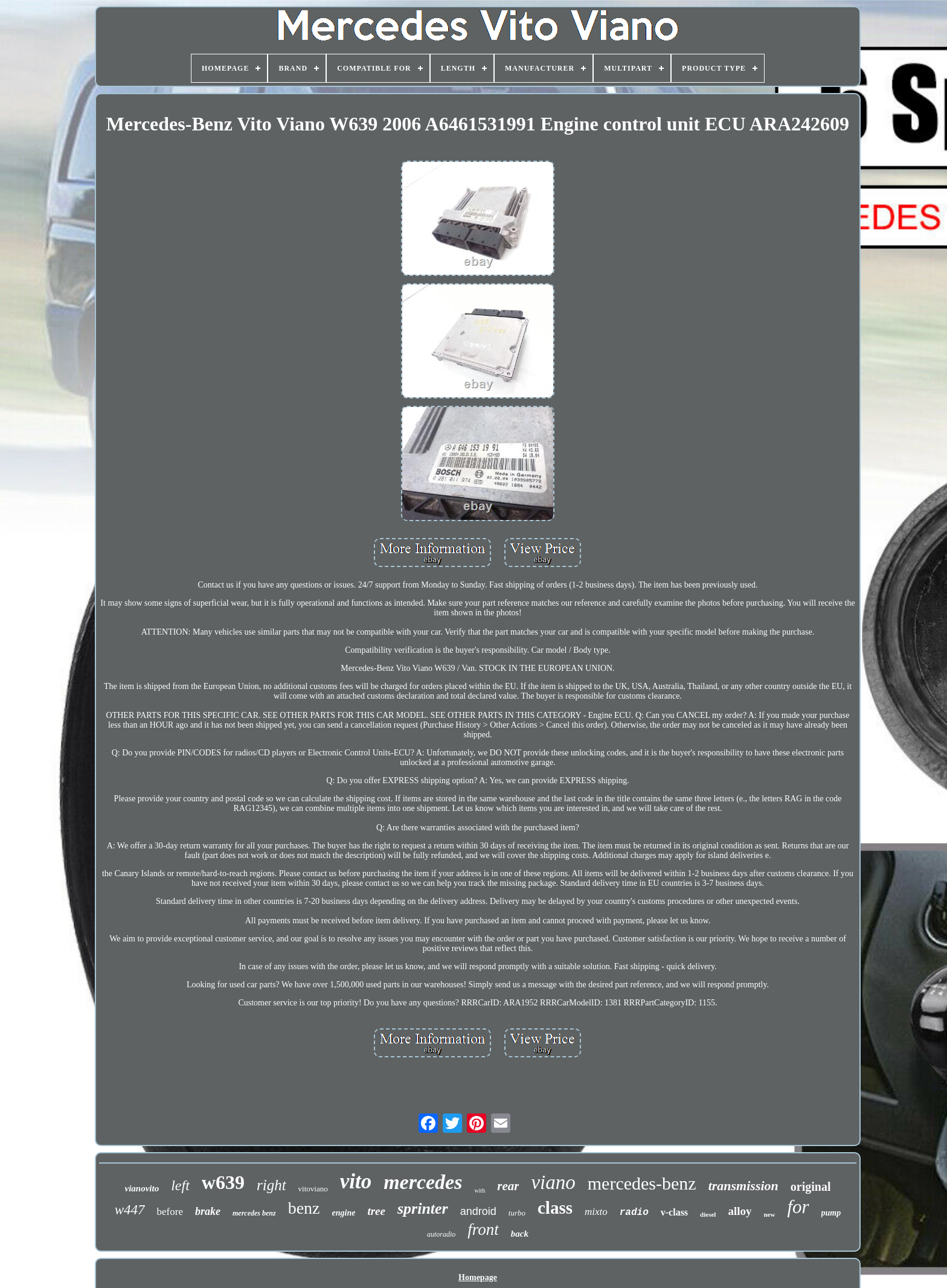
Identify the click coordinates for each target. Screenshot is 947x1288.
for (798, 1206)
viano (553, 1182)
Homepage (477, 1277)
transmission (743, 1185)
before (170, 1211)
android (478, 1211)
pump (831, 1212)
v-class (674, 1212)
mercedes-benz (642, 1183)
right (271, 1185)
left (180, 1185)
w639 (223, 1182)
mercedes (423, 1182)
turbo (517, 1212)
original (811, 1186)
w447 (130, 1209)
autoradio (441, 1234)
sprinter (422, 1208)
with (479, 1190)
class (555, 1207)
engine (344, 1212)
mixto (596, 1211)
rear (508, 1186)
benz (304, 1208)
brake (207, 1211)
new (769, 1214)
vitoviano (313, 1188)
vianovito (142, 1188)
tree (376, 1211)
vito (355, 1181)
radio (634, 1212)
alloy (739, 1211)
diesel (708, 1214)
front (483, 1229)
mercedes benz (254, 1213)
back (519, 1233)
